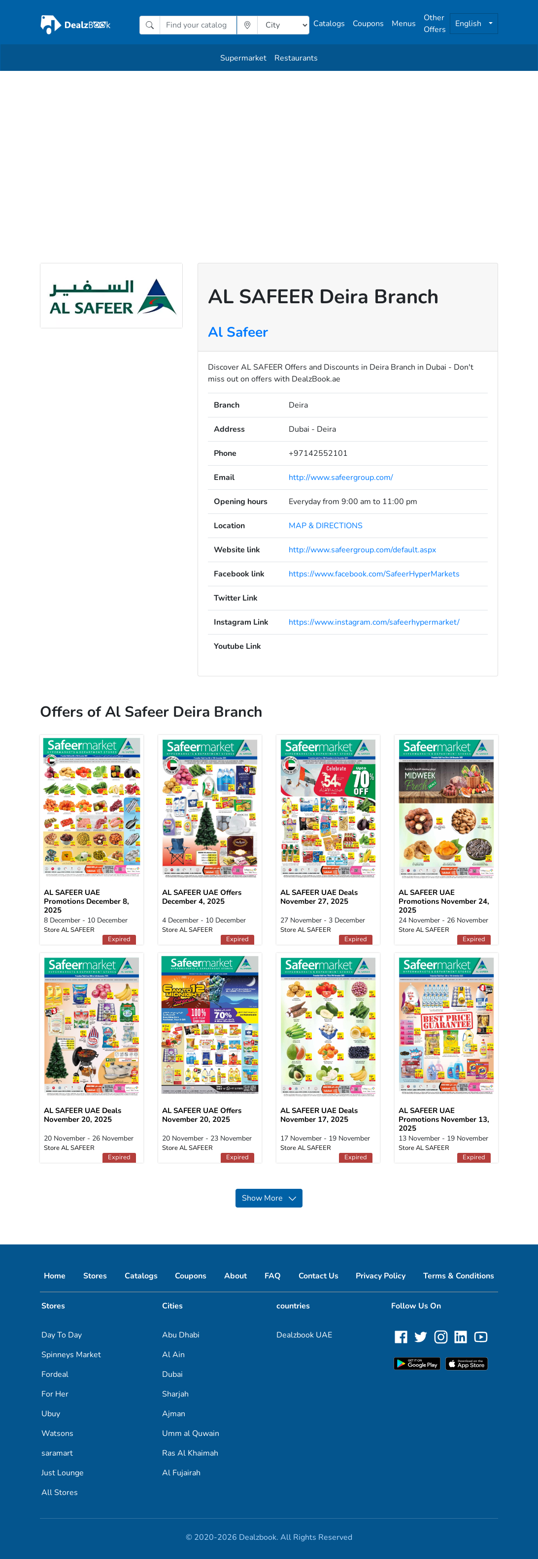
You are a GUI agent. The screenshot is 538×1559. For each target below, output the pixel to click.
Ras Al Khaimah (190, 1453)
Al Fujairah (181, 1472)
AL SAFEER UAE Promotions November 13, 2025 (444, 1119)
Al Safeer (238, 332)
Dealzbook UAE (304, 1335)
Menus (404, 23)
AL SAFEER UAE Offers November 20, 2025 (201, 1115)
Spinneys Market (71, 1354)
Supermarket (243, 58)
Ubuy (50, 1413)
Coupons (368, 23)
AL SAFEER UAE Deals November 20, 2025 (82, 1115)
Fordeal (54, 1374)
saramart (57, 1453)
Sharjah (175, 1394)
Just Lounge (62, 1472)
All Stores (59, 1492)
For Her (54, 1394)
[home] (76, 25)
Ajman (173, 1413)
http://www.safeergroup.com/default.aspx (362, 549)
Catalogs (329, 23)
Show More (269, 1198)
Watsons (57, 1433)
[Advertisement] (269, 145)
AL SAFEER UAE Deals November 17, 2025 (319, 1115)
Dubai (172, 1374)
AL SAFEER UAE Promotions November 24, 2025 (444, 901)
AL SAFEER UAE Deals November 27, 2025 (319, 897)
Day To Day (61, 1335)
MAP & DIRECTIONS (326, 525)
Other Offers (435, 23)
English (469, 23)
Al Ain (173, 1354)
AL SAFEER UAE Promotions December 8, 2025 (86, 901)
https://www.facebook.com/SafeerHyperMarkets (374, 574)
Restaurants (296, 58)
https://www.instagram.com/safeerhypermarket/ (374, 622)
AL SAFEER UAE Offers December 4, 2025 (201, 897)
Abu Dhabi (181, 1335)
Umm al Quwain (190, 1433)
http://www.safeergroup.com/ (341, 477)
